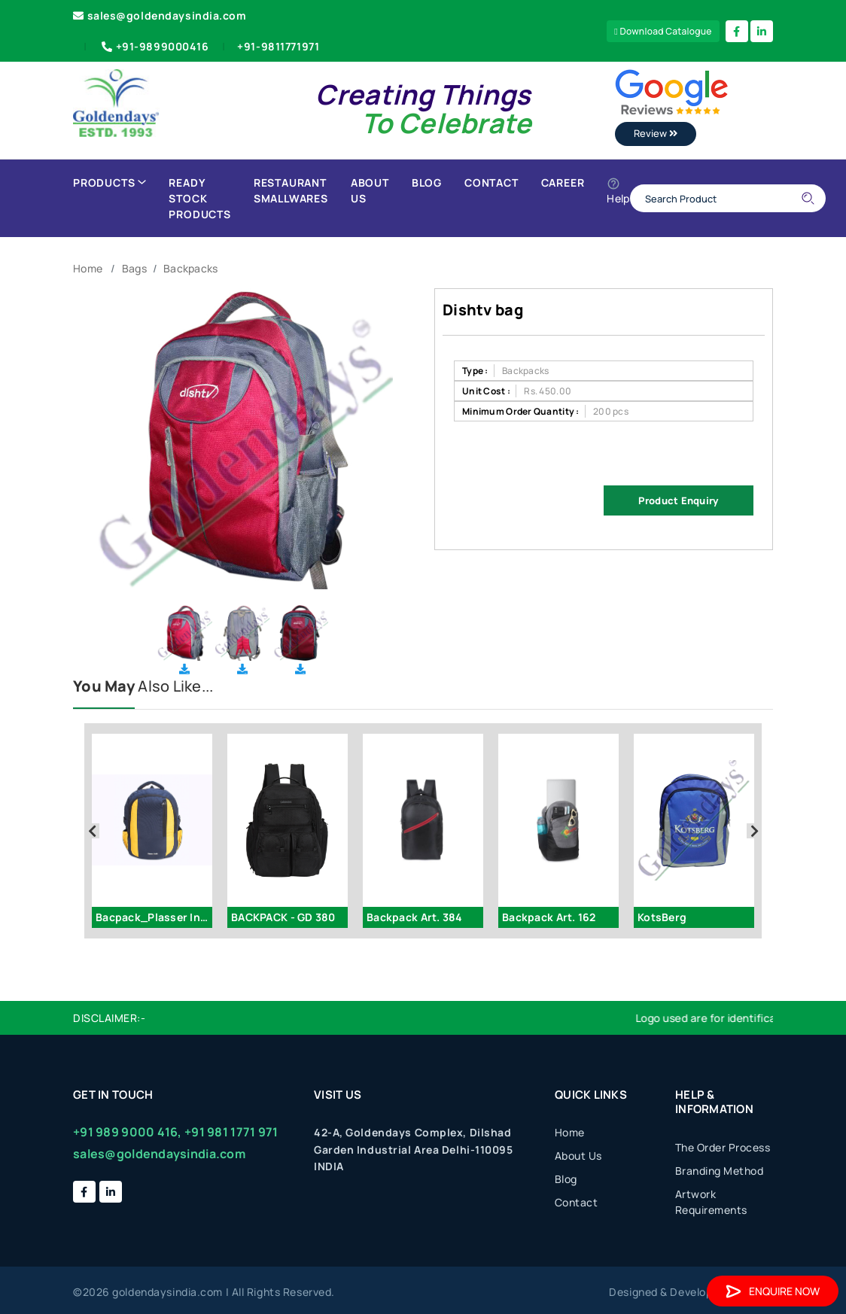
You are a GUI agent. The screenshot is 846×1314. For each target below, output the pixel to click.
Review (655, 133)
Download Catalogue (663, 31)
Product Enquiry (678, 500)
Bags (134, 268)
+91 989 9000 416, (127, 1132)
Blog (427, 182)
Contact (491, 182)
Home (87, 268)
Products (109, 182)
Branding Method (719, 1170)
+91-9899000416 (154, 46)
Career (563, 182)
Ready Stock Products (199, 198)
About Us (370, 190)
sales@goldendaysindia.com (160, 15)
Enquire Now (773, 1291)
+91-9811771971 (278, 46)
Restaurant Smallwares (291, 190)
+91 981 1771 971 (231, 1132)
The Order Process (723, 1147)
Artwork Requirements (711, 1202)
